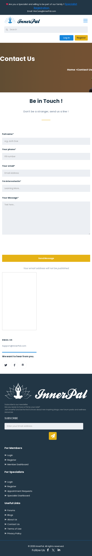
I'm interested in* (11, 180)
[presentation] (23, 245)
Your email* (8, 165)
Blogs (10, 514)
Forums (11, 509)
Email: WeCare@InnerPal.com (41, 11)
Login (10, 454)
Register (81, 37)
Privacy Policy (14, 532)
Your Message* (10, 197)
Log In (66, 37)
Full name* (8, 133)
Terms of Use (14, 528)
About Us (12, 518)
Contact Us (13, 523)
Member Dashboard (17, 463)
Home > (72, 69)
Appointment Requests (19, 490)
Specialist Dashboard (18, 494)
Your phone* (9, 148)
